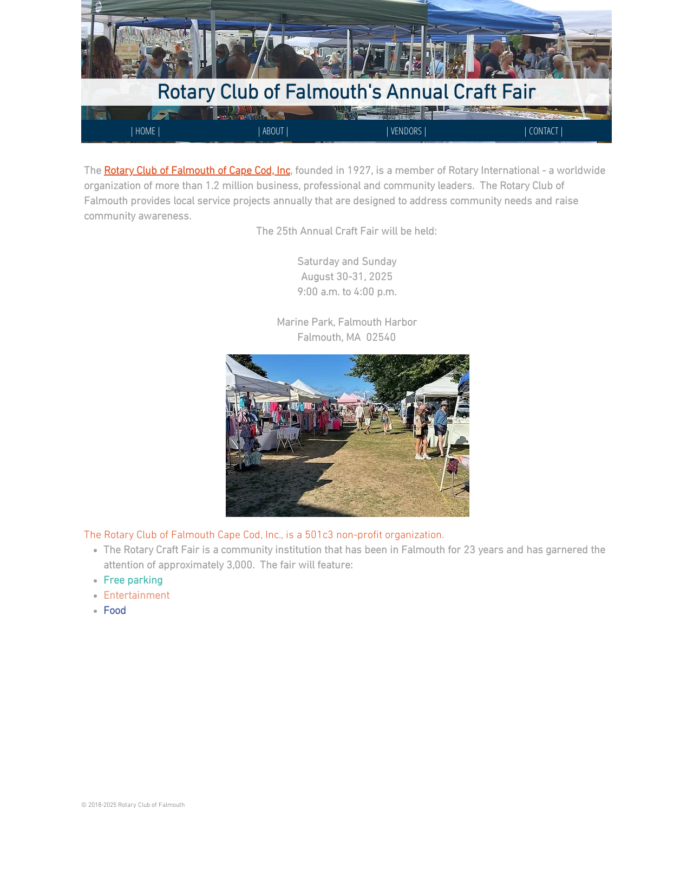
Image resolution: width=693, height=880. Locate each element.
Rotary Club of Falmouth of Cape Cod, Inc (197, 171)
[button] (406, 130)
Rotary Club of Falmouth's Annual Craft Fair (346, 93)
